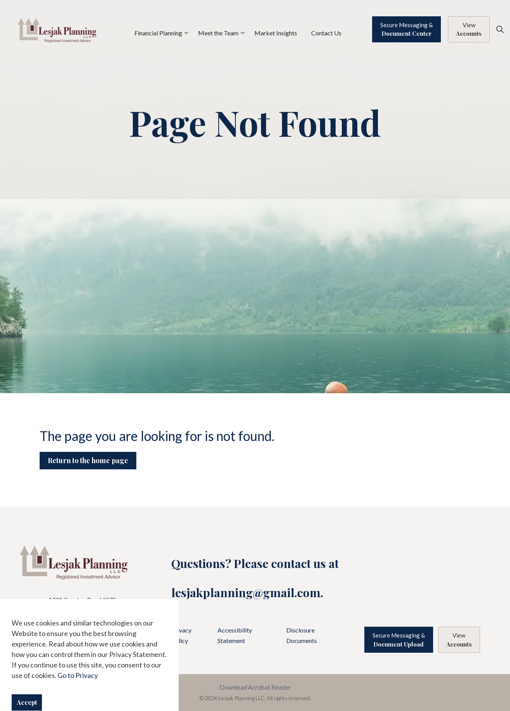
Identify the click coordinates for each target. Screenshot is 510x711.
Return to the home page (88, 460)
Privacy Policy (181, 635)
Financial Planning (158, 33)
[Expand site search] (500, 29)
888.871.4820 (93, 627)
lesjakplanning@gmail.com (245, 592)
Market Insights (275, 33)
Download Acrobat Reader (255, 687)
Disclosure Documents (301, 635)
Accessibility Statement (235, 635)
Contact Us (326, 33)
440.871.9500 (86, 618)
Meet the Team (218, 33)
